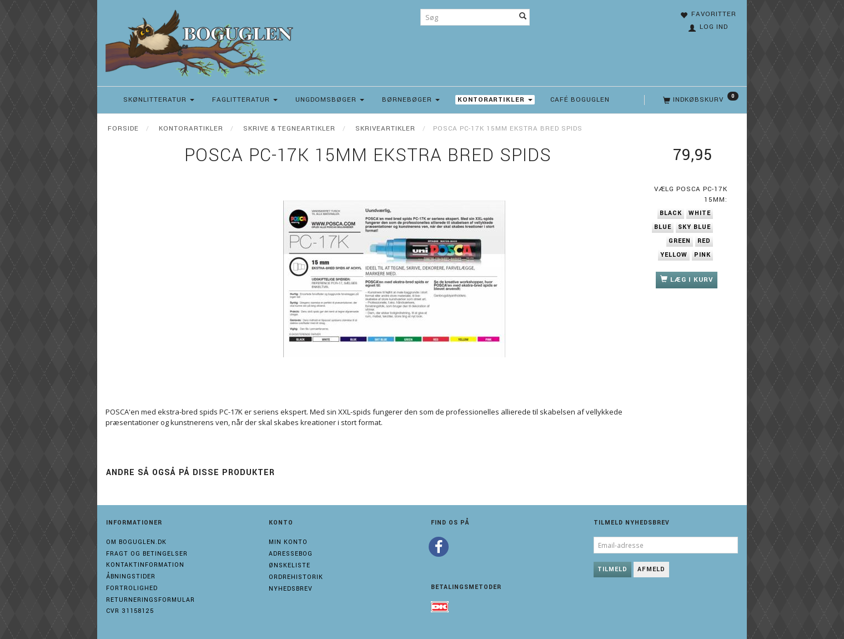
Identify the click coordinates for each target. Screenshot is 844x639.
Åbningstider (130, 576)
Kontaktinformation (145, 565)
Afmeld (651, 569)
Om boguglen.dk (136, 542)
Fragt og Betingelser (147, 554)
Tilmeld (612, 569)
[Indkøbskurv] (699, 100)
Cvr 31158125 (130, 611)
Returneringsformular (150, 600)
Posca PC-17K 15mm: (690, 194)
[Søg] (523, 17)
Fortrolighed (132, 588)
